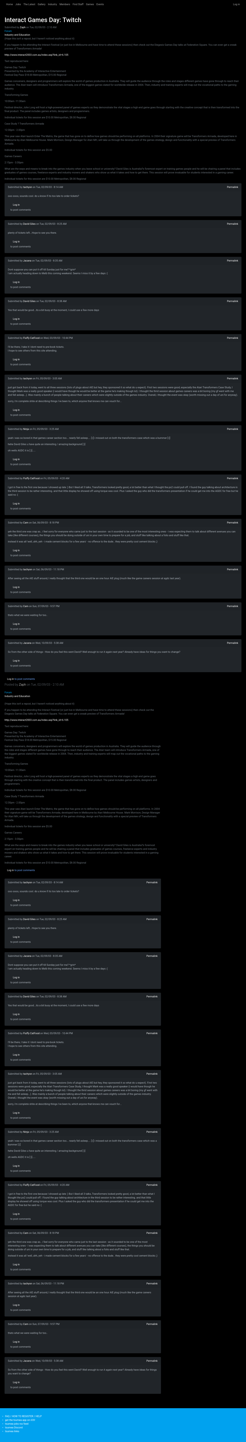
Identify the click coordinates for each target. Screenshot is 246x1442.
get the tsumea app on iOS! (20, 1420)
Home (9, 4)
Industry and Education (17, 34)
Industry (52, 4)
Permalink (232, 187)
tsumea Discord (14, 1427)
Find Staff (78, 4)
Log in (236, 4)
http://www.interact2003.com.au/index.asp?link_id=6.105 (36, 54)
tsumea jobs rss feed (16, 1423)
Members (64, 4)
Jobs (18, 4)
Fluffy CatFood (31, 337)
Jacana (27, 260)
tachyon (27, 187)
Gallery (41, 4)
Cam (25, 522)
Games (90, 4)
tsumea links (12, 1431)
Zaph (23, 27)
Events (100, 4)
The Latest (29, 4)
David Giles (29, 223)
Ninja (26, 429)
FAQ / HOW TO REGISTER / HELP (23, 1416)
